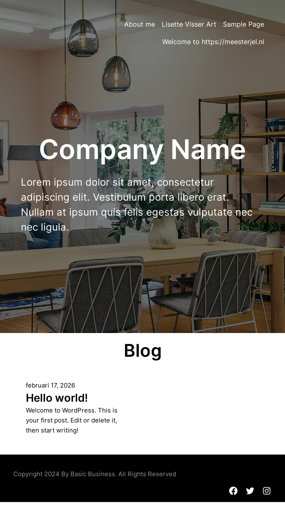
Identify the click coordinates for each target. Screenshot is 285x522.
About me (139, 24)
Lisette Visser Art (189, 24)
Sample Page (243, 24)
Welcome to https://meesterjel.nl (213, 41)
